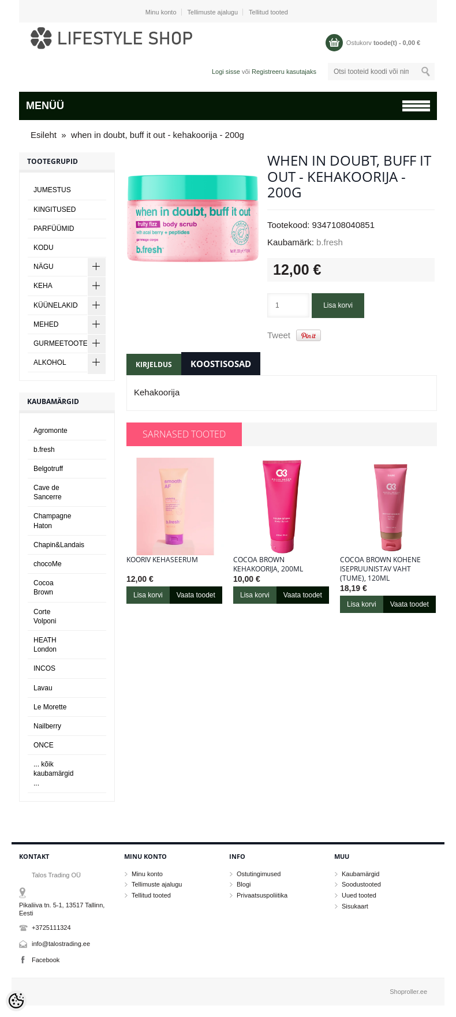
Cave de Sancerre (47, 492)
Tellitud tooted (268, 12)
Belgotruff (48, 469)
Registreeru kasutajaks (284, 71)
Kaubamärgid (360, 873)
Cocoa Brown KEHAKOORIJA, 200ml (268, 564)
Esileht (44, 135)
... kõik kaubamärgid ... (53, 773)
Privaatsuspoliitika (262, 895)
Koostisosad (220, 363)
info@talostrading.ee (61, 943)
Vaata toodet (196, 595)
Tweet (278, 335)
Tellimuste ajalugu (213, 12)
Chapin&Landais (58, 545)
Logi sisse (226, 71)
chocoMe (47, 564)
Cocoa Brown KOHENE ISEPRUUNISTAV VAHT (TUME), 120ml (380, 569)
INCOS (44, 668)
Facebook (45, 959)
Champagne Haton (52, 520)
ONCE (43, 745)
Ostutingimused (259, 873)
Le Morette (49, 707)
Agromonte (50, 431)
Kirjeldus (154, 364)
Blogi (244, 884)
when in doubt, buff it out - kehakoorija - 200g (157, 135)
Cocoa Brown (43, 587)
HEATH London (45, 644)
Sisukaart (355, 906)
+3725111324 (51, 927)
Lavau (43, 688)
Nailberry (47, 726)
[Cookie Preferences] (16, 1000)
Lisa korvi (338, 305)
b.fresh (329, 242)
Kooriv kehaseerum (162, 559)
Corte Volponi (44, 616)
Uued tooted (359, 895)
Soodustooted (361, 884)
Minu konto (161, 12)
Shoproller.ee (408, 991)
